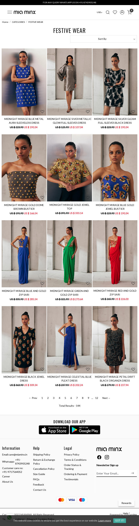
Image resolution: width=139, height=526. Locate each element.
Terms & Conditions (75, 459)
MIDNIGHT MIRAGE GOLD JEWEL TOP (69, 206)
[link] (107, 12)
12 (96, 397)
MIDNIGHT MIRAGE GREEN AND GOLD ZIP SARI (69, 292)
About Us (7, 481)
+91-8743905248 (22, 461)
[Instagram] (107, 457)
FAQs (36, 479)
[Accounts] (122, 12)
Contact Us (39, 489)
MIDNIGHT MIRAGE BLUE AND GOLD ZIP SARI (24, 292)
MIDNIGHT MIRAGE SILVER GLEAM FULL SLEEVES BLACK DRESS (115, 120)
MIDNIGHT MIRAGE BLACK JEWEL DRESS (24, 378)
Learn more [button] (104, 520)
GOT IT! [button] (119, 520)
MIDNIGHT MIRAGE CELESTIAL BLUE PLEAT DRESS (69, 378)
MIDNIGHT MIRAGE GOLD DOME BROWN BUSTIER (24, 206)
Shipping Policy (41, 454)
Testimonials (71, 479)
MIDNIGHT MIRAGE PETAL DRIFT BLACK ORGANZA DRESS (115, 378)
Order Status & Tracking (72, 466)
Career (6, 476)
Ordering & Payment (75, 474)
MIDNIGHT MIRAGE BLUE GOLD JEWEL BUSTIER (115, 206)
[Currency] (99, 12)
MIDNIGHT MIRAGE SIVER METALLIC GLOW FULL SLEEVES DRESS (69, 120)
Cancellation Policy (43, 468)
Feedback (38, 484)
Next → (106, 398)
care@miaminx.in (18, 454)
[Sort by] (103, 38)
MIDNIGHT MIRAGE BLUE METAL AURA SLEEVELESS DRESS (24, 120)
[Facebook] (99, 457)
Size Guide (39, 474)
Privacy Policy (71, 454)
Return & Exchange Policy (44, 461)
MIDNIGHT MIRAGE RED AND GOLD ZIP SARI (115, 292)
